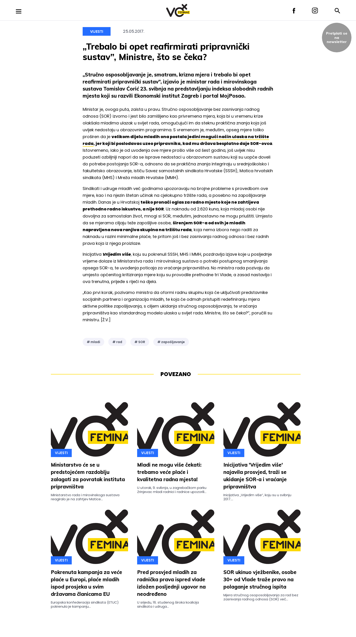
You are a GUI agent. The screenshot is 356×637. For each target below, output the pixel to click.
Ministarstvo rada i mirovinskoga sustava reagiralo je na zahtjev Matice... (85, 497)
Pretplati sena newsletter (336, 37)
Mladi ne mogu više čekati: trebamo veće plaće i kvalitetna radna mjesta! (169, 472)
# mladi (93, 342)
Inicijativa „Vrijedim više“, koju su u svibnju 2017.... (257, 497)
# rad (117, 342)
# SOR (139, 342)
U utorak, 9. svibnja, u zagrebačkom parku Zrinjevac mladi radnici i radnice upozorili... (171, 489)
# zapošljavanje (171, 342)
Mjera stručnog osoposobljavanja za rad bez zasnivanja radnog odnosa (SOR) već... (260, 597)
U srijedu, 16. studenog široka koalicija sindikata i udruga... (168, 604)
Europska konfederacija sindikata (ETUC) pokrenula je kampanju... (85, 604)
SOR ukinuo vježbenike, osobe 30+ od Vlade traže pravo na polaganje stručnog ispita (260, 579)
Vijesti (96, 31)
